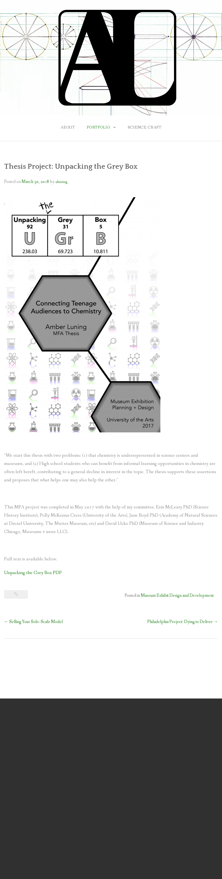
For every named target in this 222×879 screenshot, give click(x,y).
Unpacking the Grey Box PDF (33, 573)
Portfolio (98, 127)
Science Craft (144, 127)
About (68, 127)
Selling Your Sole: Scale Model (33, 622)
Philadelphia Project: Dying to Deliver (182, 622)
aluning (61, 182)
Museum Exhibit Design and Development (177, 595)
